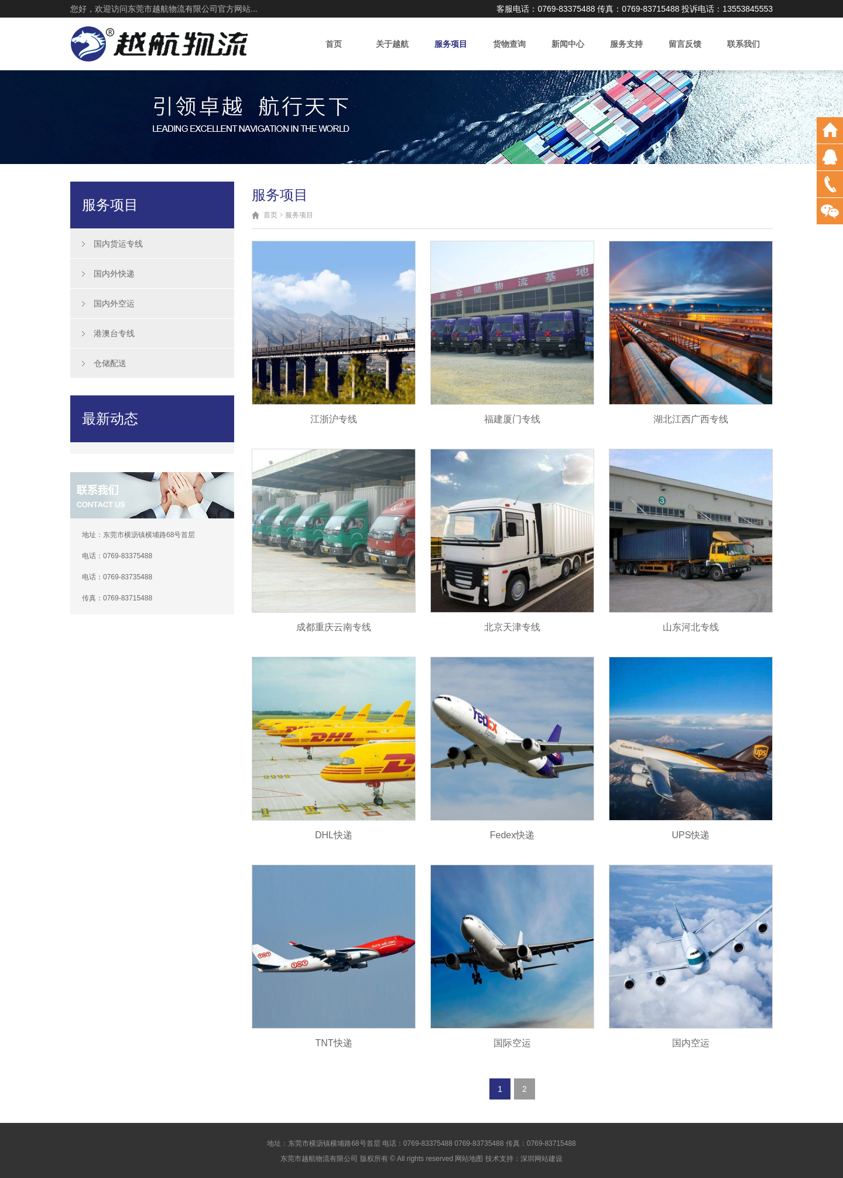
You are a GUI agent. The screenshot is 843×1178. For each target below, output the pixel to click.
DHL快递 (333, 835)
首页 (333, 44)
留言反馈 (685, 44)
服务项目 (450, 44)
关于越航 (392, 44)
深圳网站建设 (541, 1159)
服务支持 (626, 44)
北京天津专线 (512, 627)
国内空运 (691, 1043)
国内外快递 (114, 273)
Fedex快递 (512, 835)
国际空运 (512, 1043)
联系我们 (743, 44)
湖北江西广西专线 (690, 419)
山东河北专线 (691, 627)
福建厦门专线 (512, 419)
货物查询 (509, 44)
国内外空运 (114, 303)
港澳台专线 (114, 333)
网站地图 (469, 1159)
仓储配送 (110, 363)
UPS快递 (691, 835)
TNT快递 (333, 1043)
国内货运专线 (118, 243)
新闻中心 (567, 44)
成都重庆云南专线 (333, 627)
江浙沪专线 (333, 419)
